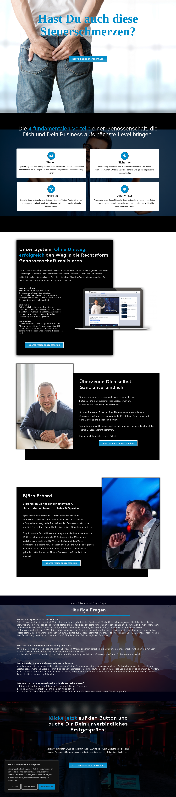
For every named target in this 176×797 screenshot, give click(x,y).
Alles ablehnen (29, 787)
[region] (32, 776)
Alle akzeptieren (47, 787)
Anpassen (14, 787)
